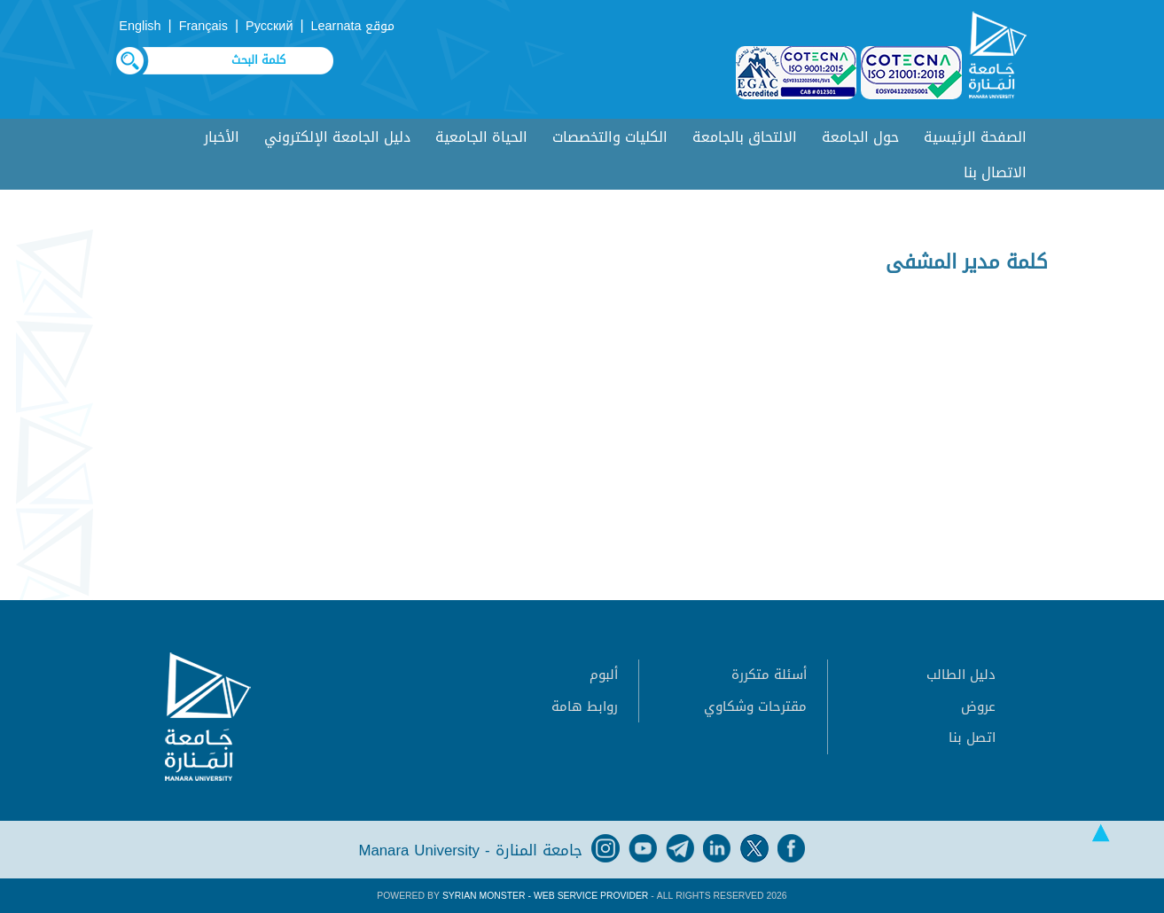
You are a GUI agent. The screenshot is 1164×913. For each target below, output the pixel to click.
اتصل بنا (972, 737)
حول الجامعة (860, 137)
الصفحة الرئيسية (975, 137)
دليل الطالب (961, 674)
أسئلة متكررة (769, 674)
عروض (978, 706)
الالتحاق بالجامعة (744, 137)
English (139, 26)
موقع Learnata (353, 26)
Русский (269, 26)
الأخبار (221, 137)
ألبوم (604, 674)
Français (203, 26)
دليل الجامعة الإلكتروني (337, 137)
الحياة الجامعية (481, 137)
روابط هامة (584, 706)
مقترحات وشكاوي (755, 706)
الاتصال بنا (995, 172)
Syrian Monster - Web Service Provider (545, 895)
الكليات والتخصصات (610, 137)
